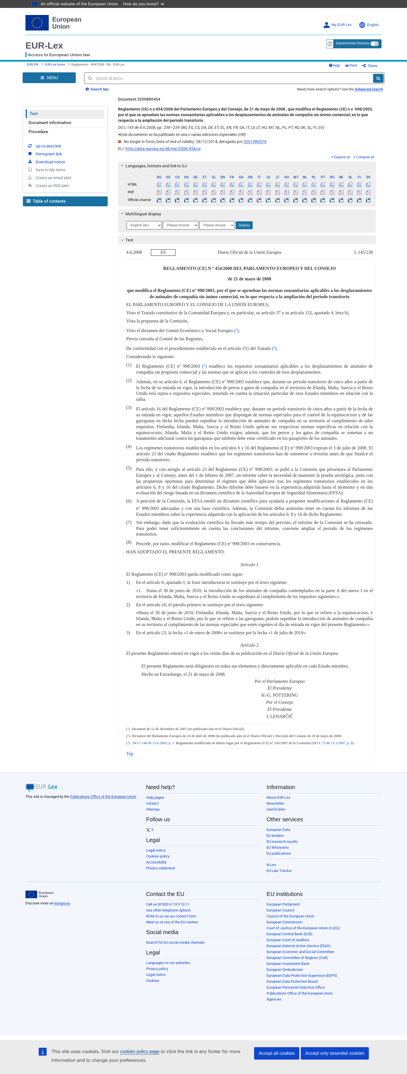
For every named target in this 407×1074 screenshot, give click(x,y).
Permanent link (44, 154)
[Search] (378, 78)
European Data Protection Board (292, 981)
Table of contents (46, 201)
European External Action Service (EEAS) (299, 946)
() (236, 330)
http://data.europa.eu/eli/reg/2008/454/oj (162, 148)
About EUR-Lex (278, 797)
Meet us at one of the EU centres (172, 922)
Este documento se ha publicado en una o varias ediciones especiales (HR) (182, 134)
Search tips (97, 89)
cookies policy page (139, 1051)
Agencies (274, 999)
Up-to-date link (44, 146)
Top (129, 753)
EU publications (279, 853)
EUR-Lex (44, 45)
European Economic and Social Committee (300, 952)
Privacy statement (160, 868)
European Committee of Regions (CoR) (297, 958)
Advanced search (369, 89)
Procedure (38, 131)
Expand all (340, 157)
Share (369, 66)
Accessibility (156, 862)
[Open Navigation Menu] (49, 77)
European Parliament (283, 904)
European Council (280, 910)
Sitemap (152, 809)
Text (34, 113)
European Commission (284, 922)
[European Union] (39, 894)
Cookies (152, 980)
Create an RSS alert (48, 185)
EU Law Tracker (279, 871)
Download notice (46, 161)
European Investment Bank (288, 964)
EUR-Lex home (55, 64)
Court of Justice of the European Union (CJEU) (303, 928)
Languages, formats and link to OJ (153, 166)
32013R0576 (255, 141)
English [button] (369, 25)
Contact (152, 803)
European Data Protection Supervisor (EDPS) (302, 975)
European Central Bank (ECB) (290, 934)
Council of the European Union (290, 916)
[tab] (247, 166)
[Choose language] (144, 225)
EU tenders (275, 835)
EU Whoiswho (278, 847)
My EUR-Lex (337, 25)
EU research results (282, 841)
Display (244, 225)
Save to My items (46, 169)
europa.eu (62, 903)
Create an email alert (49, 177)
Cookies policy (157, 856)
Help (334, 65)
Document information (50, 122)
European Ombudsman (285, 969)
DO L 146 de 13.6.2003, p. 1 (153, 743)
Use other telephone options (168, 910)
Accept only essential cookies (334, 1053)
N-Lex (271, 865)
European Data (278, 830)
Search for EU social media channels (175, 942)
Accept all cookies (277, 1053)
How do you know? (143, 3)
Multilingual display (140, 214)
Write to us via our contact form (171, 916)
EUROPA (32, 64)
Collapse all (363, 157)
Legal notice (156, 850)
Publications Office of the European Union (103, 796)
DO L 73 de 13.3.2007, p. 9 (332, 743)
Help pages (155, 797)
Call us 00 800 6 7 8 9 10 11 (167, 904)
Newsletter (275, 803)
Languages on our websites (168, 963)
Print (351, 65)
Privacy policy (157, 969)
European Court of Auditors (288, 940)
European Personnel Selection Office (296, 987)
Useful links (276, 809)
